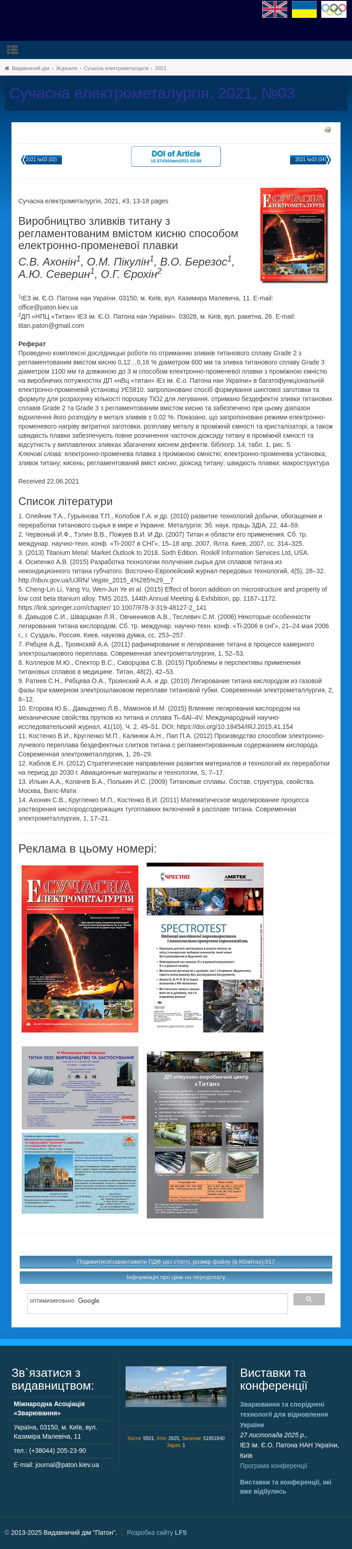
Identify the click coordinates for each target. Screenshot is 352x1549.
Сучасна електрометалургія (116, 68)
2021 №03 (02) (41, 159)
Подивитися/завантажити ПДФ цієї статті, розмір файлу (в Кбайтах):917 (176, 1261)
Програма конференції (274, 1465)
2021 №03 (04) (310, 159)
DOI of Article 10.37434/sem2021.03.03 (175, 156)
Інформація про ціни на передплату (176, 1277)
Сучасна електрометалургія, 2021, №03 (152, 93)
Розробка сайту (157, 1532)
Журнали (66, 68)
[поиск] (154, 1301)
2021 (160, 68)
